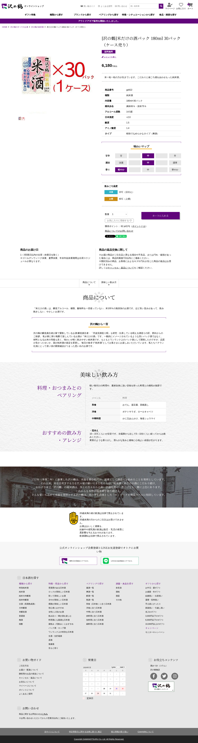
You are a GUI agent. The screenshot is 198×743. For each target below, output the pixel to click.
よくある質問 (105, 6)
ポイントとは (138, 226)
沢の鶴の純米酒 (37, 27)
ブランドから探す (82, 15)
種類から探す (56, 15)
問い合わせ (121, 6)
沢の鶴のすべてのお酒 (19, 27)
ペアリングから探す (109, 15)
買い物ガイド (88, 6)
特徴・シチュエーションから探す (138, 15)
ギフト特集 (30, 15)
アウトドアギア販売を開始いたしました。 (99, 21)
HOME (4, 27)
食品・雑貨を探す (168, 15)
